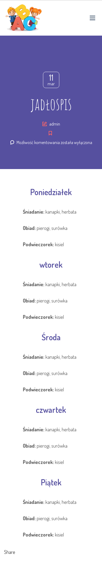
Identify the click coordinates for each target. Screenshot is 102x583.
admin (54, 124)
